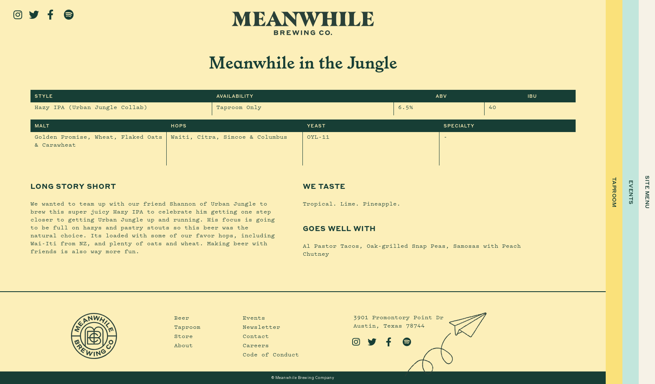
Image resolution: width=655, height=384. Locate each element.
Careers (256, 345)
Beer (181, 317)
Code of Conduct (271, 354)
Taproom (187, 327)
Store (183, 336)
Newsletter (261, 327)
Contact (256, 336)
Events (254, 317)
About (183, 345)
